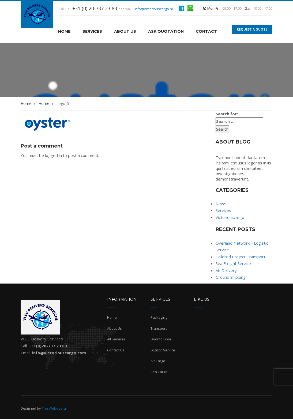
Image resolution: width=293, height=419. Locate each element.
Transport (159, 328)
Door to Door (161, 339)
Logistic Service (163, 350)
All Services (116, 339)
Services (92, 31)
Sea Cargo (159, 371)
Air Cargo (158, 360)
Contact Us (116, 350)
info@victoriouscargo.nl (153, 8)
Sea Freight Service (233, 263)
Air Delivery (226, 270)
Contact (206, 31)
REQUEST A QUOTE (252, 29)
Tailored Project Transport (240, 256)
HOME (64, 31)
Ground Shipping (231, 277)
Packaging (159, 317)
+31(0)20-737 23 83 (48, 345)
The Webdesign (54, 408)
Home (112, 317)
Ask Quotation (166, 31)
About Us (125, 31)
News (221, 203)
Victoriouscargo (230, 217)
